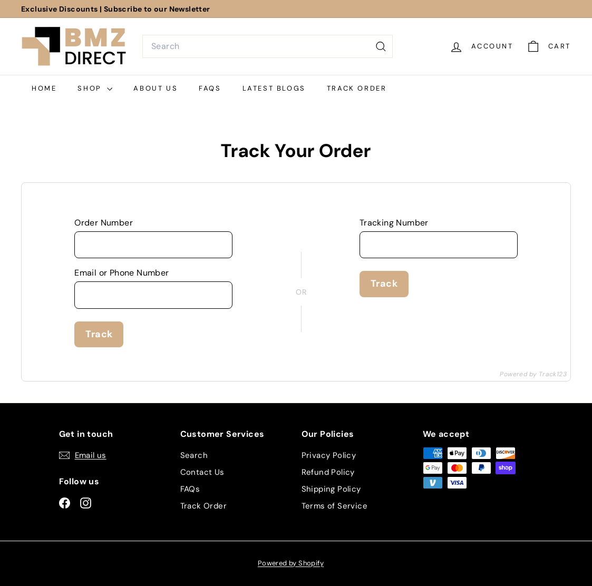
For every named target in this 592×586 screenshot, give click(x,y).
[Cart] (548, 46)
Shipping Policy (331, 489)
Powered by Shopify (291, 563)
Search (194, 455)
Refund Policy (328, 472)
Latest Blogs (274, 88)
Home (44, 88)
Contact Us (202, 472)
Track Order (357, 88)
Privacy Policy (329, 455)
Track (98, 334)
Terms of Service (334, 506)
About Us (155, 88)
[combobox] (267, 46)
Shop (94, 88)
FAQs (210, 88)
